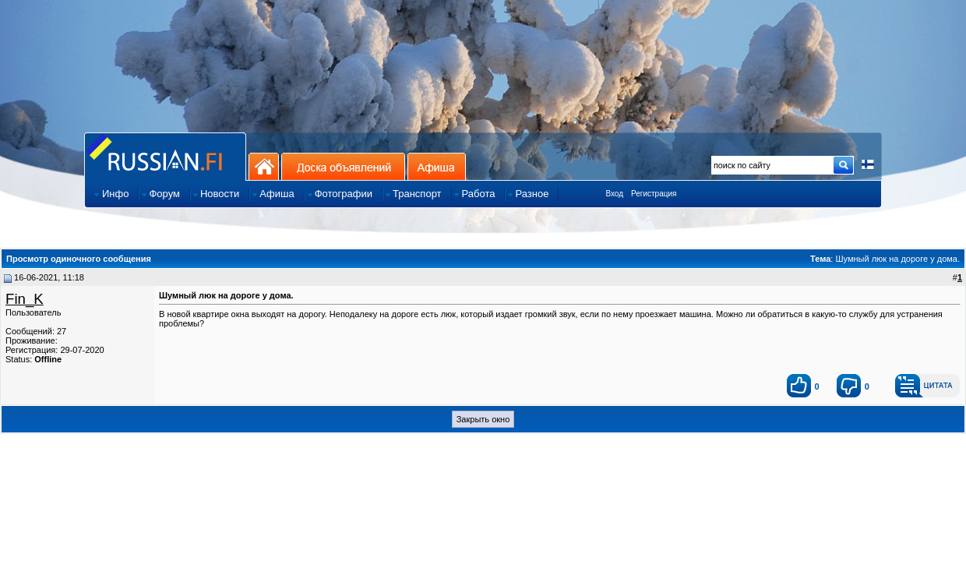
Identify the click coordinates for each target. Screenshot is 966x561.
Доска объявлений (343, 166)
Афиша (436, 166)
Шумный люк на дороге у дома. (897, 258)
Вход (614, 193)
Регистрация (653, 193)
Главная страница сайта (165, 156)
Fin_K (24, 299)
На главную (264, 166)
